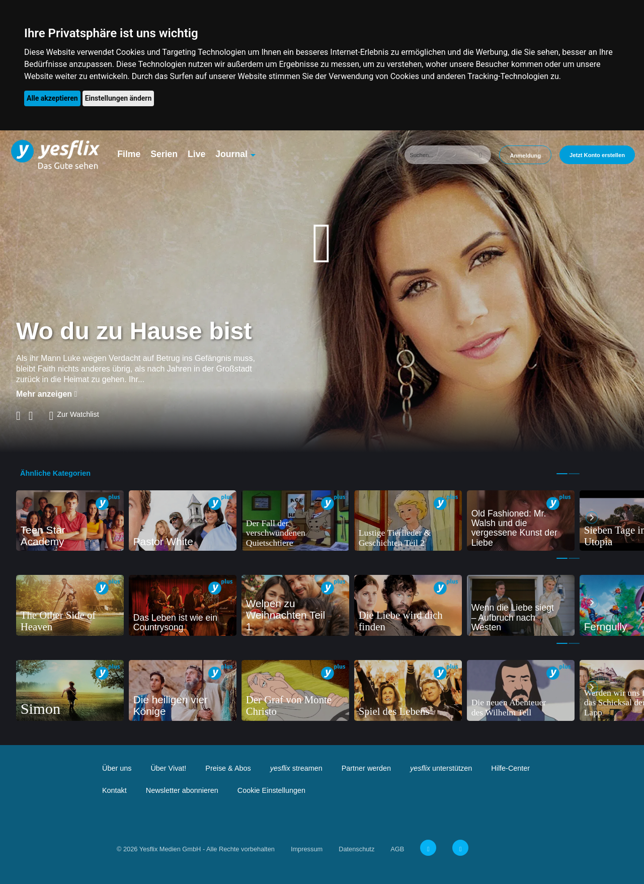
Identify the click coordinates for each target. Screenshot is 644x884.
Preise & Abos (228, 768)
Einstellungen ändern (118, 98)
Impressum (307, 849)
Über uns (116, 768)
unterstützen (441, 768)
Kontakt (114, 790)
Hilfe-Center (510, 768)
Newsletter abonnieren (182, 790)
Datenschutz (356, 849)
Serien (164, 154)
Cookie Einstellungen (271, 790)
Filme (128, 154)
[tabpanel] (70, 520)
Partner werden (366, 768)
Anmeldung (525, 156)
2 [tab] (574, 473)
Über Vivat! (168, 768)
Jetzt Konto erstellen (597, 155)
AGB (397, 849)
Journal (231, 154)
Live (196, 154)
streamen (296, 768)
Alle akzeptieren (52, 98)
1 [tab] (562, 473)
